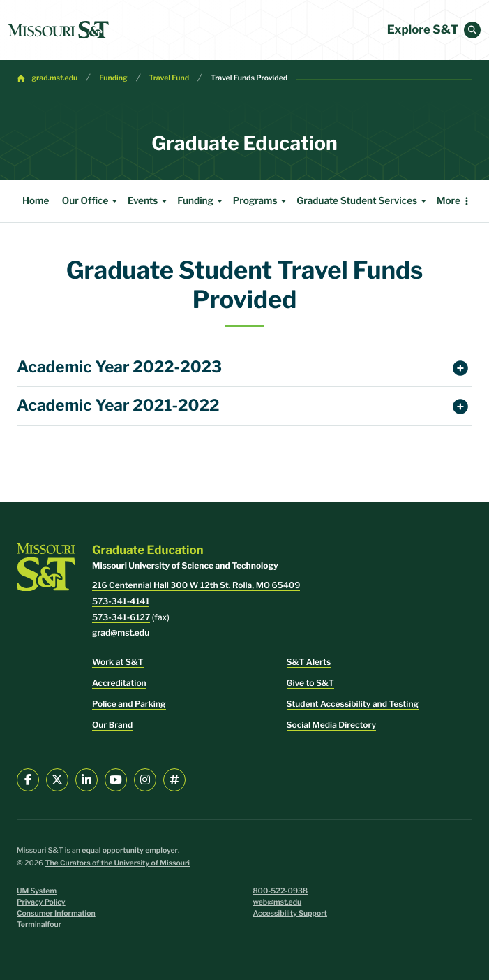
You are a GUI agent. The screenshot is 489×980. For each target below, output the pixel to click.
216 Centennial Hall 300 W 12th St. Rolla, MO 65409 (196, 585)
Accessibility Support (290, 913)
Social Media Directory (332, 724)
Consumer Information (56, 913)
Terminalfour (39, 924)
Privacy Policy (41, 902)
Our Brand (112, 724)
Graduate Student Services (363, 201)
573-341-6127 (121, 617)
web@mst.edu (277, 902)
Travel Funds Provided (249, 77)
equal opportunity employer (130, 850)
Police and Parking (129, 704)
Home (35, 201)
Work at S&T (118, 662)
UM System (37, 890)
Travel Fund (169, 77)
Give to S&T (310, 683)
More (448, 201)
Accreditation (119, 683)
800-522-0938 (280, 890)
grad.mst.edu (55, 77)
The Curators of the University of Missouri (117, 863)
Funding (113, 77)
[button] (472, 30)
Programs (261, 201)
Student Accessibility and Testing (353, 704)
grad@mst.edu (120, 632)
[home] (58, 30)
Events (149, 201)
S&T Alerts (309, 662)
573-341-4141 (120, 601)
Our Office (91, 201)
